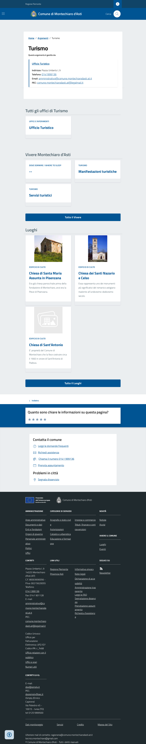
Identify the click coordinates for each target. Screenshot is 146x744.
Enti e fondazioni (33, 529)
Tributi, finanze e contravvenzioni (85, 527)
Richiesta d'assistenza (85, 615)
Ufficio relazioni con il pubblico (35, 655)
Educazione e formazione (60, 541)
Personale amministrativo (35, 541)
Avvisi (102, 524)
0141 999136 (32, 591)
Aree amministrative (35, 520)
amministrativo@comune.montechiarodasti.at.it (65, 78)
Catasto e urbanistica (60, 534)
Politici (28, 548)
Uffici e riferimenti (39, 121)
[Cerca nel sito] (116, 13)
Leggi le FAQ (81, 594)
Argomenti (43, 38)
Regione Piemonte (33, 3)
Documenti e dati (33, 524)
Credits (80, 724)
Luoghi (102, 544)
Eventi (102, 549)
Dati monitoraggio (34, 724)
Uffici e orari (31, 662)
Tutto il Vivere (73, 217)
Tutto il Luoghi (73, 383)
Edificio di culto (37, 267)
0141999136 (49, 74)
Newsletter (105, 573)
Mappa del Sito (105, 724)
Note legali (80, 574)
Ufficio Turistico (41, 64)
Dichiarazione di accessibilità (85, 581)
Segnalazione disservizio (85, 600)
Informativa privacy (84, 569)
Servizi (60, 724)
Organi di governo (34, 534)
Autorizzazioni (57, 529)
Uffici (27, 553)
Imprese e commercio (85, 520)
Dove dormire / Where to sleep (45, 165)
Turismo (82, 165)
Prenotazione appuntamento (85, 607)
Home (31, 38)
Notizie (102, 520)
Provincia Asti (56, 574)
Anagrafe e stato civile (60, 522)
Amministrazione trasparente (85, 589)
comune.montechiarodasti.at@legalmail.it (60, 83)
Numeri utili (31, 667)
